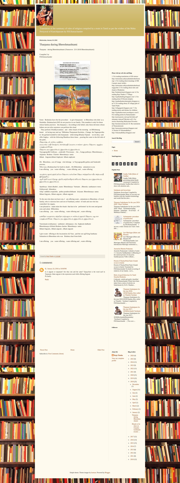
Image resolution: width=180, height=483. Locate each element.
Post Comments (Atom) (56, 354)
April (134, 403)
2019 (132, 378)
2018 (132, 381)
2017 (132, 437)
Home (73, 350)
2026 (132, 355)
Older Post (101, 350)
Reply (47, 279)
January (135, 412)
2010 (132, 459)
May (134, 399)
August (134, 390)
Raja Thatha (118, 355)
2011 (132, 456)
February (135, 409)
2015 (132, 443)
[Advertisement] (72, 331)
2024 (132, 362)
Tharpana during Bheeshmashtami (136, 418)
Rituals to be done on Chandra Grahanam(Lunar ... (136, 428)
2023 (132, 365)
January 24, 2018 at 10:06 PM (56, 269)
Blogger (107, 472)
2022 (132, 368)
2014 (132, 446)
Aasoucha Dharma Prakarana (123, 249)
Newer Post (44, 350)
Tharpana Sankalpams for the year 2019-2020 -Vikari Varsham (127, 203)
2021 (132, 372)
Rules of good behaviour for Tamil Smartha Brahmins (125, 276)
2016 (132, 440)
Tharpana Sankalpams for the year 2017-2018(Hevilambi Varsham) (131, 309)
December (135, 384)
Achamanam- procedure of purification (131, 217)
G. (46, 269)
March (134, 406)
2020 (132, 375)
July (133, 393)
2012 (132, 453)
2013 (132, 449)
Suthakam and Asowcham (122, 190)
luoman (93, 472)
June (134, 396)
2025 (132, 359)
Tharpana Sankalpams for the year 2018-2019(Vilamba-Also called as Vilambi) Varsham (131, 292)
